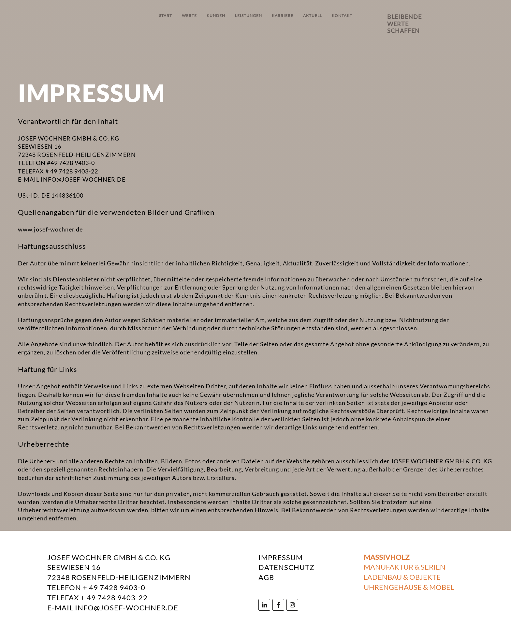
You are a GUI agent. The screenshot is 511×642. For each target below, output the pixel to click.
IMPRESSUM (280, 557)
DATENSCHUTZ (286, 567)
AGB (266, 577)
